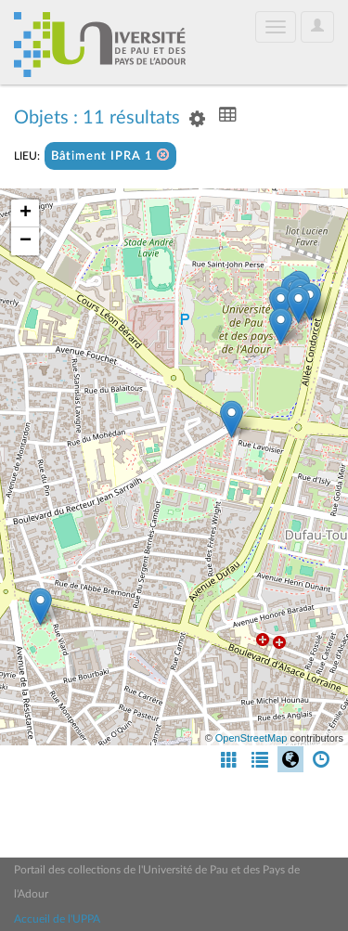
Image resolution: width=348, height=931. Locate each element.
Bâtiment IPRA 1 (110, 155)
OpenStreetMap (251, 738)
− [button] (25, 241)
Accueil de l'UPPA (57, 919)
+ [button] (25, 213)
